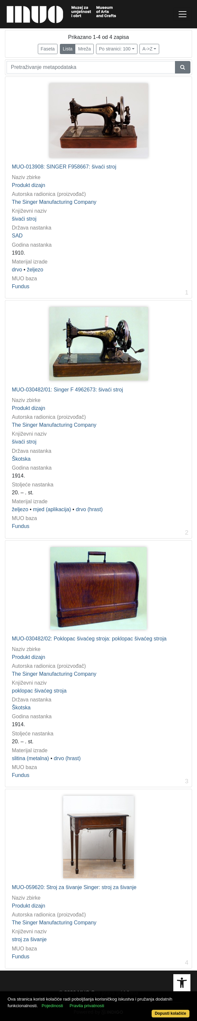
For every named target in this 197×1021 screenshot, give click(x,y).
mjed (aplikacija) (52, 509)
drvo (17, 269)
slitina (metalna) (30, 758)
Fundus (20, 286)
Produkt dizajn (28, 185)
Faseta (48, 48)
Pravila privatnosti (86, 1005)
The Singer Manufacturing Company (54, 202)
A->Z (147, 48)
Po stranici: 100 (115, 48)
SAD (17, 235)
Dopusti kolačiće (170, 1013)
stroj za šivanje (29, 939)
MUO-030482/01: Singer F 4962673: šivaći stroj (67, 389)
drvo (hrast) (89, 509)
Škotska (21, 459)
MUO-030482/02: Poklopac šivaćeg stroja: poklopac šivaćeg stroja (89, 638)
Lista (68, 48)
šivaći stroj (24, 219)
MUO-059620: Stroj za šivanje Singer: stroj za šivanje (74, 887)
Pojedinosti (52, 1005)
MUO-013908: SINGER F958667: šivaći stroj (64, 167)
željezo (35, 269)
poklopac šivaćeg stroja (39, 691)
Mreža (84, 48)
